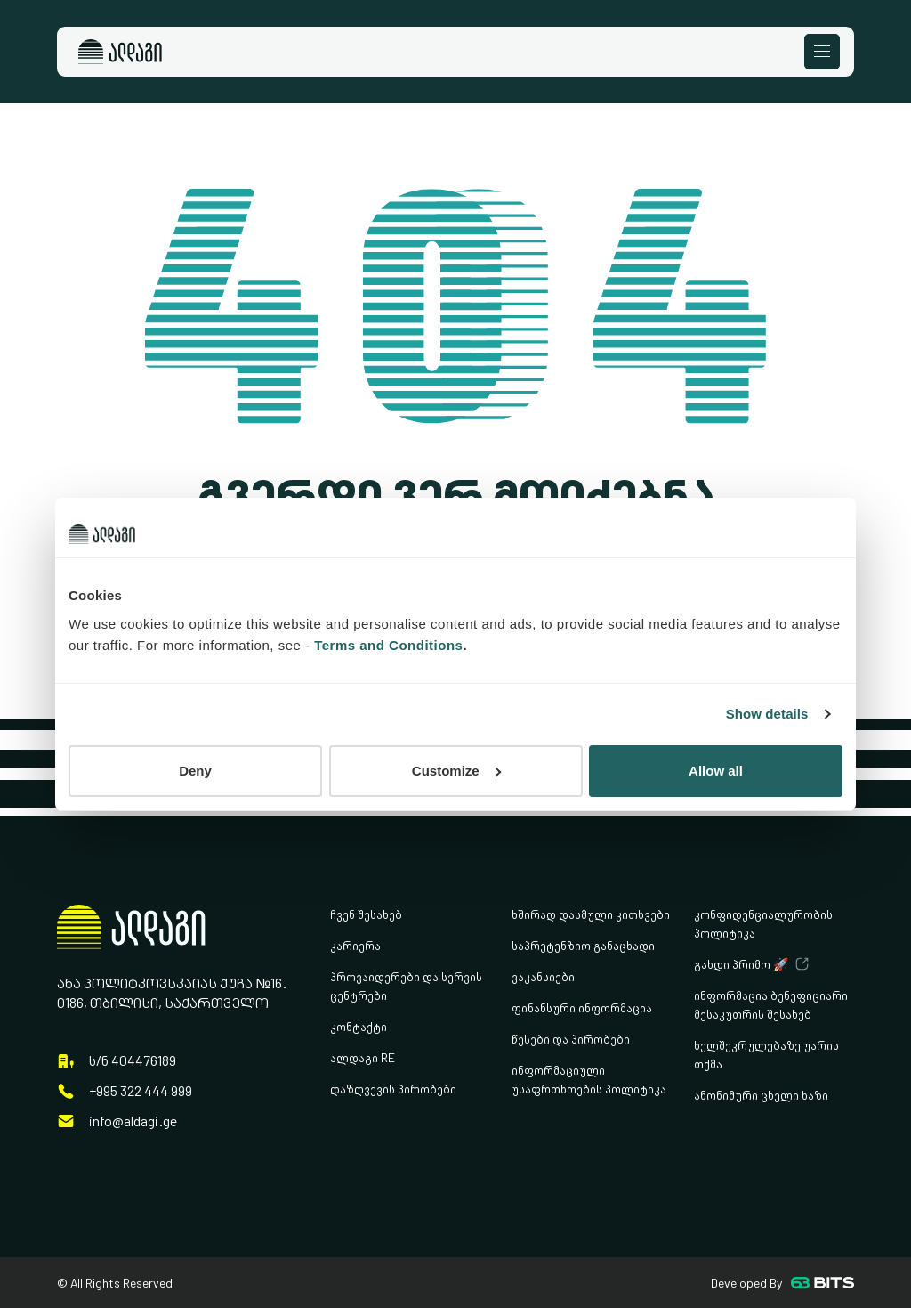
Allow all (716, 770)
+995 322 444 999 (140, 1091)
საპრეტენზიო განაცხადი (583, 945)
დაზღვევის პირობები (393, 1088)
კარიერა (355, 945)
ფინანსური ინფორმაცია (582, 1007)
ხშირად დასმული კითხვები (591, 914)
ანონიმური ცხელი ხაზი (761, 1094)
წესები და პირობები (571, 1038)
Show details (767, 713)
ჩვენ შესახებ (366, 914)
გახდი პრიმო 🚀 (741, 963)
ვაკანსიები (543, 976)
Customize (456, 770)
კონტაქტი (358, 1026)
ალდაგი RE (362, 1057)
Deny (195, 770)
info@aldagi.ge (133, 1121)
